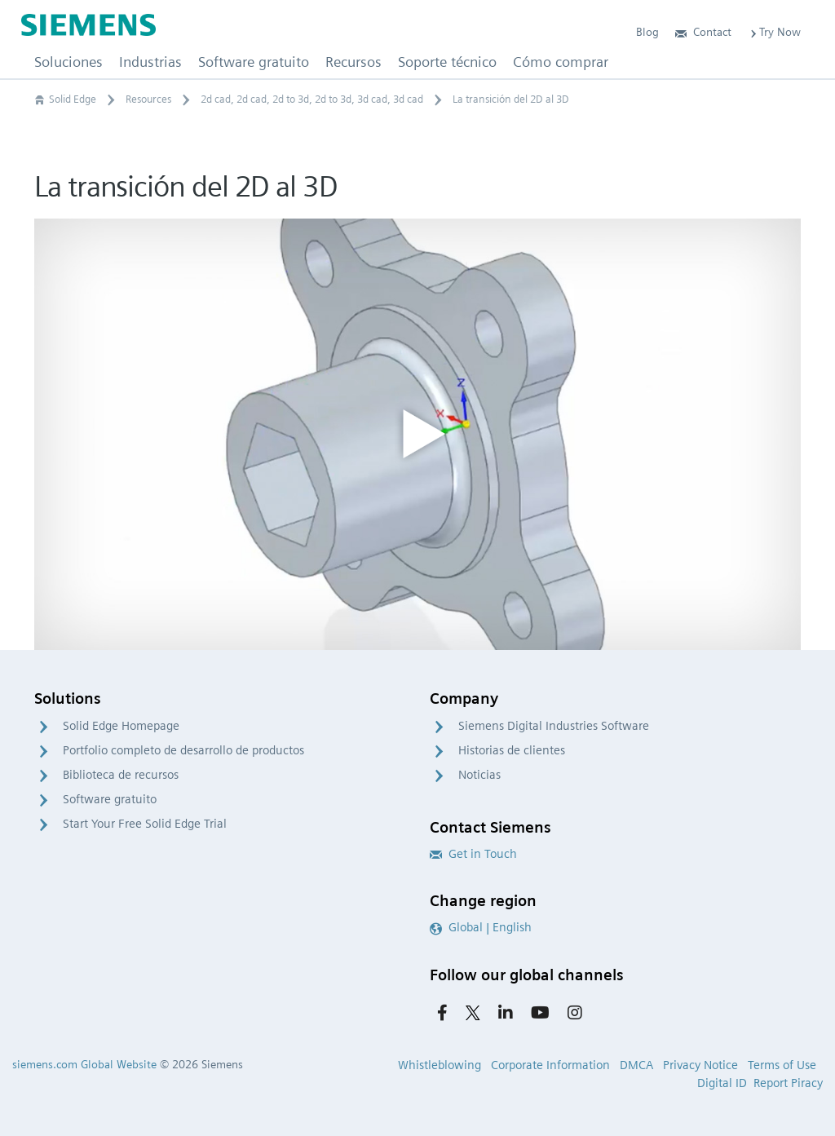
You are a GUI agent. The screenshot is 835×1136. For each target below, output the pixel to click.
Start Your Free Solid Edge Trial (145, 823)
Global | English (481, 927)
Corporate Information (550, 1065)
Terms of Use (782, 1065)
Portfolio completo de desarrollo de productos (183, 750)
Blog (647, 31)
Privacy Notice (700, 1065)
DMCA (636, 1065)
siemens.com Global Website (84, 1064)
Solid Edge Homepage (121, 725)
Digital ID (722, 1083)
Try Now (774, 31)
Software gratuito (110, 799)
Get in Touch (473, 853)
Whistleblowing (439, 1065)
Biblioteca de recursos (121, 774)
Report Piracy (788, 1083)
